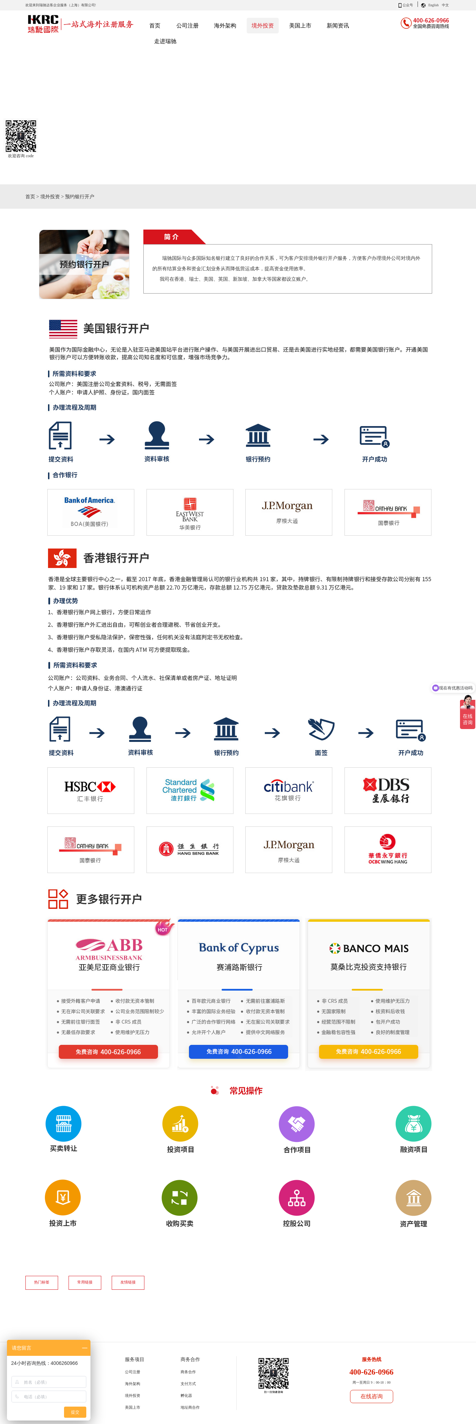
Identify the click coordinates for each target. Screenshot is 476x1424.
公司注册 (132, 1372)
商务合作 (188, 1372)
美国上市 (132, 1407)
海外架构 (132, 1384)
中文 (445, 5)
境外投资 (50, 196)
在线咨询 (371, 1396)
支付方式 (188, 1384)
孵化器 (186, 1395)
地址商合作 (190, 1407)
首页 (154, 26)
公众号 (408, 5)
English (433, 5)
